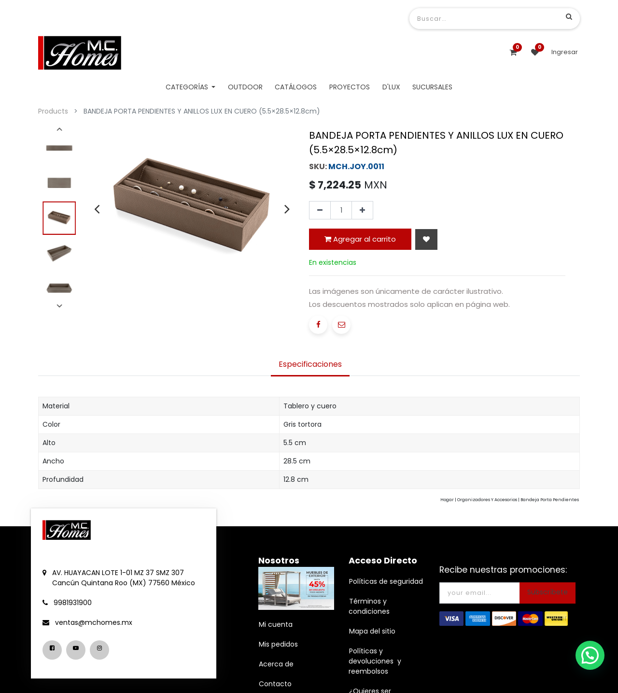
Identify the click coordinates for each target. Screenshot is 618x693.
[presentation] (96, 208)
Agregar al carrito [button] (360, 324)
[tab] (310, 433)
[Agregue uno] (362, 296)
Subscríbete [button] (547, 660)
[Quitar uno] (320, 296)
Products (53, 111)
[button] (426, 325)
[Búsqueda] (569, 16)
